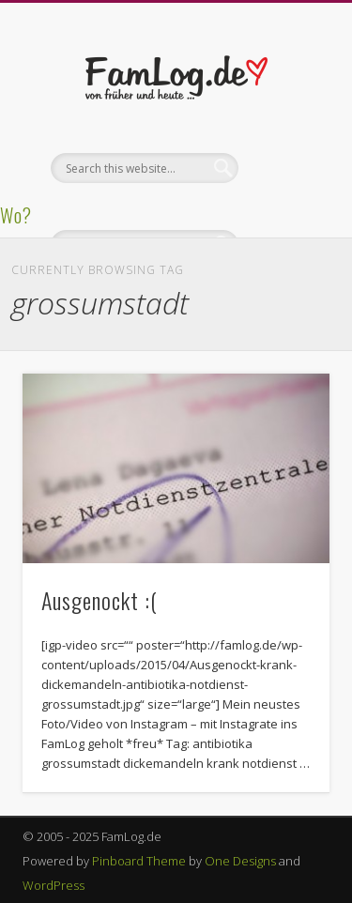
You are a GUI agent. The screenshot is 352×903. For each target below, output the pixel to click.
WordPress (53, 885)
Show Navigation (284, 168)
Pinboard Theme (139, 860)
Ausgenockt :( (99, 600)
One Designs (240, 860)
